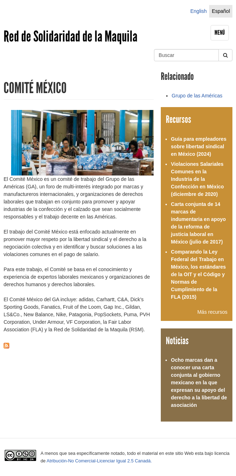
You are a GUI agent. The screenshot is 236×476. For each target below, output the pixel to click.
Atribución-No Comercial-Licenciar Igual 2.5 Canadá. (99, 460)
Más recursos (212, 312)
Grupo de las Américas (197, 95)
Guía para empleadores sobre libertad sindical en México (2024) (198, 146)
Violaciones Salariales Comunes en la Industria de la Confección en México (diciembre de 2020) (197, 179)
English (198, 11)
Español (221, 11)
